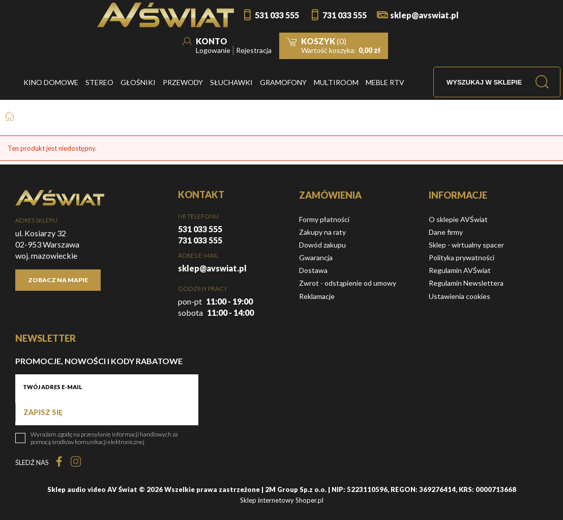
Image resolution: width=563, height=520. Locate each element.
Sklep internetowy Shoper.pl (281, 500)
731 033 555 (344, 15)
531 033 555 (277, 15)
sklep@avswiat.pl (424, 15)
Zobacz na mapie (58, 280)
